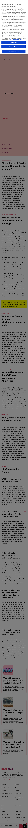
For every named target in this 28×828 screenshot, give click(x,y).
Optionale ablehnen (13, 45)
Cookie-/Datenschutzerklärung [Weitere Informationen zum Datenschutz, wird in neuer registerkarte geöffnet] (15, 38)
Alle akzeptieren (13, 41)
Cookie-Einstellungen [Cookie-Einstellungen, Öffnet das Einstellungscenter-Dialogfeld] (13, 50)
